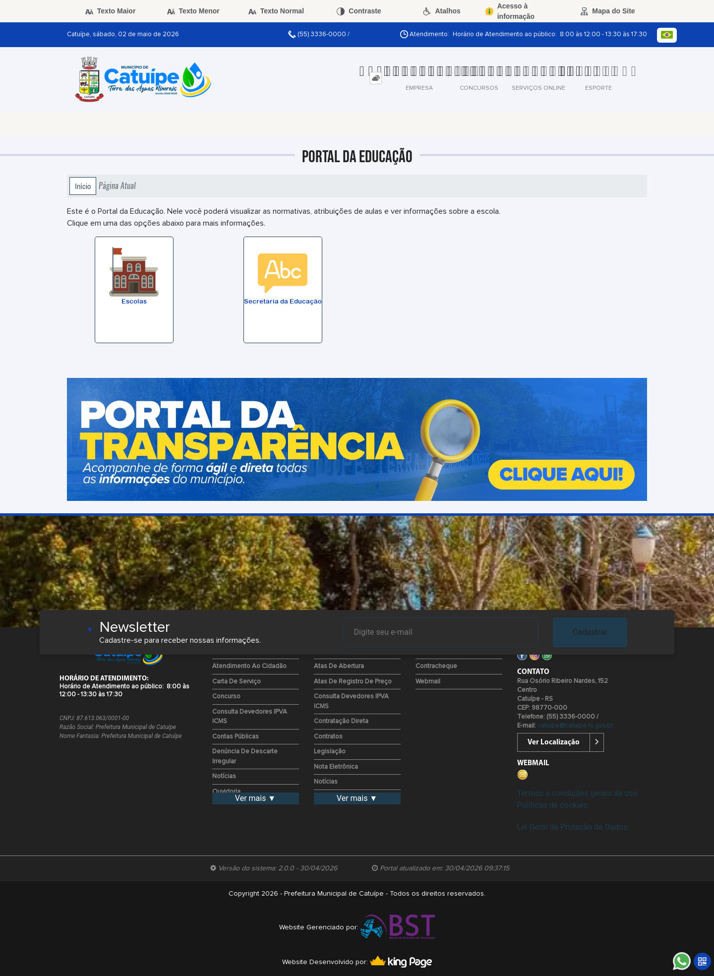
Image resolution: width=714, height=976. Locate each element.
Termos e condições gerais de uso (577, 793)
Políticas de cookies (552, 805)
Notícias (224, 776)
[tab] (375, 78)
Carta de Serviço (236, 681)
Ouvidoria (226, 792)
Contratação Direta (341, 721)
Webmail (428, 681)
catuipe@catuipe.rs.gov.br (575, 726)
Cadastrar (590, 632)
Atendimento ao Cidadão (249, 666)
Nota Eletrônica (336, 767)
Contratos (328, 736)
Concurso (226, 696)
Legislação (330, 751)
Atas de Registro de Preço (353, 681)
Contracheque (436, 666)
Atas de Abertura (339, 666)
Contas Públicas (235, 736)
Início (83, 186)
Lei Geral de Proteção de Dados (572, 827)
